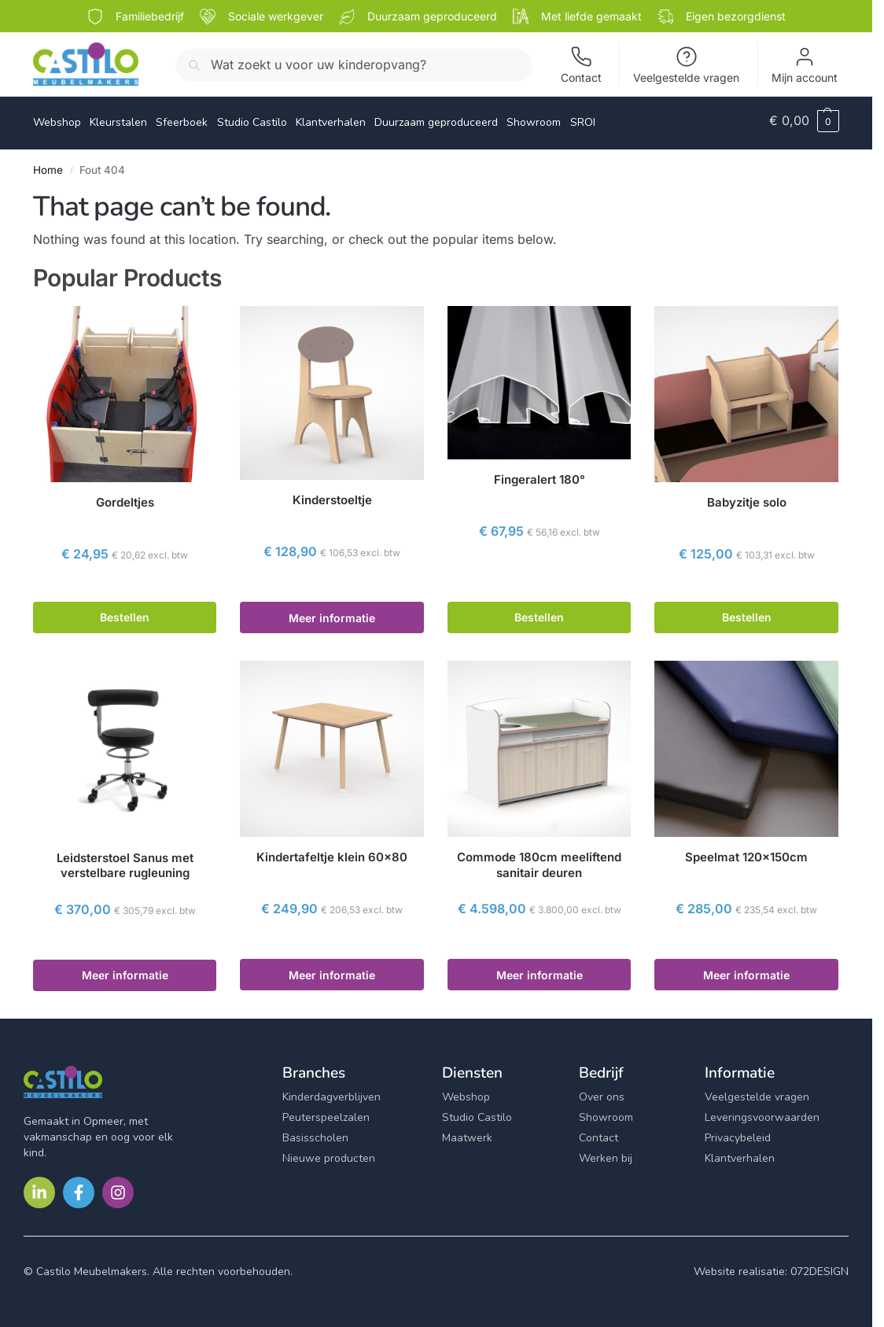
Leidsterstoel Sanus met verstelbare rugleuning (125, 860)
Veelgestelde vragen (686, 65)
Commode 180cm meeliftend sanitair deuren (539, 860)
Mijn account (805, 65)
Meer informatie (332, 612)
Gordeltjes (125, 496)
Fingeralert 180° (539, 474)
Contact (581, 65)
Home (48, 164)
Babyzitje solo (746, 496)
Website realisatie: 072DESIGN (771, 1266)
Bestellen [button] (124, 612)
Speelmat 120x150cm (746, 852)
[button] (804, 120)
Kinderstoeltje (332, 495)
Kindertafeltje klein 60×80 (331, 852)
